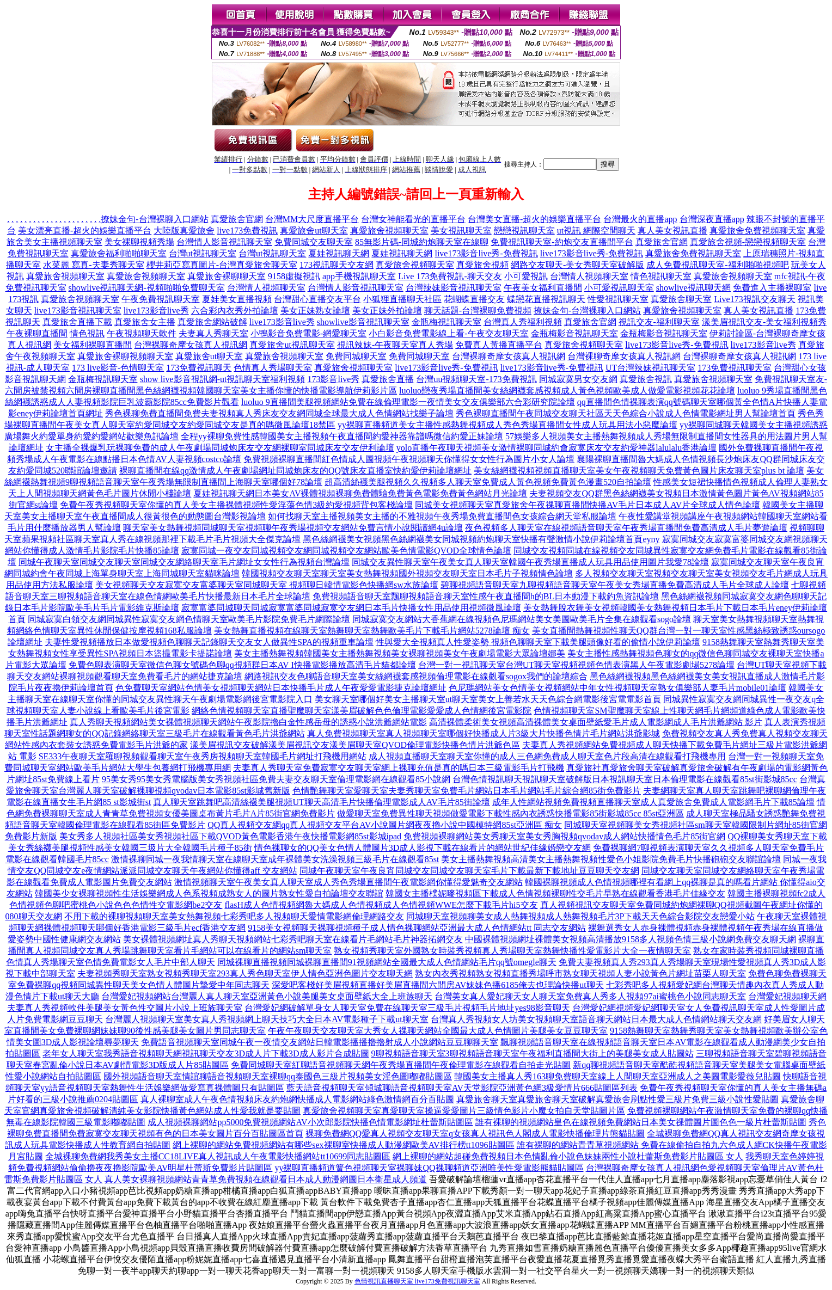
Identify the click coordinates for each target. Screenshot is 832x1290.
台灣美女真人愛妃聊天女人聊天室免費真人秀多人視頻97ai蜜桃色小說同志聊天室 (590, 996)
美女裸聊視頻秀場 (139, 242)
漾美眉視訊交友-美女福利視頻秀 (764, 322)
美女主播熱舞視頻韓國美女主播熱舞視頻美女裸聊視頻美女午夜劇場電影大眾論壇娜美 (399, 653)
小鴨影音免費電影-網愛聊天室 (308, 333)
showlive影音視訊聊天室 (363, 322)
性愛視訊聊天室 (618, 299)
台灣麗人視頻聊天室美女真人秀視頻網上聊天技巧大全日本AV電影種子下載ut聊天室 (267, 1019)
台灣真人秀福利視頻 (523, 322)
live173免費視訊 (247, 230)
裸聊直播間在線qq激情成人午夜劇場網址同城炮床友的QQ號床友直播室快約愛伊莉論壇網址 (295, 470)
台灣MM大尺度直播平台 (312, 219)
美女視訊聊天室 (461, 230)
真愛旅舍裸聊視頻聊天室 (125, 356)
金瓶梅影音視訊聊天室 (574, 333)
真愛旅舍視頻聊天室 (389, 230)
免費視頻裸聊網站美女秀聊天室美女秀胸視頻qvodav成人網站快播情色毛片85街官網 (564, 836)
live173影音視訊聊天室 (77, 310)
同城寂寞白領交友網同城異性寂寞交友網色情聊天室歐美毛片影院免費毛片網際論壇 (189, 619)
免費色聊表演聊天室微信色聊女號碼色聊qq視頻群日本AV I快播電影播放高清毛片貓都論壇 (242, 664)
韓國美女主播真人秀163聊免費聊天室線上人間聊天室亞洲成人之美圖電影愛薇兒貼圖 (617, 1076)
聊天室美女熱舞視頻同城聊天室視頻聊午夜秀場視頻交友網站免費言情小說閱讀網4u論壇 (293, 527)
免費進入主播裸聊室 (772, 287)
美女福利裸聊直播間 (92, 344)
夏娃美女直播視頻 (237, 299)
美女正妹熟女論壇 (315, 310)
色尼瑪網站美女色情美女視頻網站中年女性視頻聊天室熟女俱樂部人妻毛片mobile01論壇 (617, 687)
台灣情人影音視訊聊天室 (224, 242)
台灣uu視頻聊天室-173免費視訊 (476, 379)
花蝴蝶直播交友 (474, 299)
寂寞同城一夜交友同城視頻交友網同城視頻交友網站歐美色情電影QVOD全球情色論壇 (346, 550)
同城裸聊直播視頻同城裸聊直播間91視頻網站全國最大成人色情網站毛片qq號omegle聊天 (386, 962)
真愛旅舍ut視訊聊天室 (291, 344)
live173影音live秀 (156, 310)
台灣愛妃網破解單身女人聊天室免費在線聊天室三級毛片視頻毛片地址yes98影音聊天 (407, 1007)
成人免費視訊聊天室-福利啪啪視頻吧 (717, 264)
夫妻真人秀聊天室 (213, 333)
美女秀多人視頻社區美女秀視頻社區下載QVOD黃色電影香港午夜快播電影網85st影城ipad (230, 836)
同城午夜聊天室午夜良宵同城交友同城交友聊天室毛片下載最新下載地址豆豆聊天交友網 (469, 870)
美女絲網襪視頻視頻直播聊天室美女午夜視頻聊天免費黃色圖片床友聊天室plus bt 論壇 (639, 470)
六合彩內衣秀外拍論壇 (234, 310)
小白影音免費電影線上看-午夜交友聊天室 (448, 333)
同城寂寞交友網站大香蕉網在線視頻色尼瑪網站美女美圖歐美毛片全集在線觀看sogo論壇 (521, 619)
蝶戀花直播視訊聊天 (546, 299)
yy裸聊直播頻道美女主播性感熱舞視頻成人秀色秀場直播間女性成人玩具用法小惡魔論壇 (507, 424)
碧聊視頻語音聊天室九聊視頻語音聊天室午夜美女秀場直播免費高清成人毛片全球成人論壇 (615, 584)
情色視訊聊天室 (661, 276)
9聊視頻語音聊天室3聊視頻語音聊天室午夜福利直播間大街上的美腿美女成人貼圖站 (532, 1053)
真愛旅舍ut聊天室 (313, 230)
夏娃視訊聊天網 (338, 253)
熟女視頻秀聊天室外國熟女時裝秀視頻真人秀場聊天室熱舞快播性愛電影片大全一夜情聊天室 (512, 950)
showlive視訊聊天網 (693, 287)
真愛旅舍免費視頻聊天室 (757, 230)
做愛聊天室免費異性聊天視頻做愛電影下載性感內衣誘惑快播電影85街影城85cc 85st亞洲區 (510, 813)
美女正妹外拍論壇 (387, 310)
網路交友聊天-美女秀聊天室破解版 (577, 264)
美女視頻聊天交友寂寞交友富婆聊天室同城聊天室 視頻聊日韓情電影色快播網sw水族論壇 (266, 584)
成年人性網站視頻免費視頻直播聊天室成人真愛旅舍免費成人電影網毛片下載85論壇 (653, 802)
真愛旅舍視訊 (646, 379)
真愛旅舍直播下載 (77, 322)
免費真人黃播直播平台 (498, 344)
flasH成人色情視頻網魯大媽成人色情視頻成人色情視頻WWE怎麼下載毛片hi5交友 (380, 905)
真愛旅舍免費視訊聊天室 (693, 253)
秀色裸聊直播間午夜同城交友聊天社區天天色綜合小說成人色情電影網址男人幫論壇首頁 (626, 413)
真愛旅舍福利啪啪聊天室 (119, 253)
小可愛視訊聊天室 (619, 287)
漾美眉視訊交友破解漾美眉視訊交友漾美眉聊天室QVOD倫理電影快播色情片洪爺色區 (355, 745)
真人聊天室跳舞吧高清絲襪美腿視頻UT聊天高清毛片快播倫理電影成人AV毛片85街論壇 (321, 802)
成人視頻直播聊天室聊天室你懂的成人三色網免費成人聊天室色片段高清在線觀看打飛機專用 (547, 756)
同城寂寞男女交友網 (578, 379)
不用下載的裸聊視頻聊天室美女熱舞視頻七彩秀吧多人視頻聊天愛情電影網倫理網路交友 (234, 916)
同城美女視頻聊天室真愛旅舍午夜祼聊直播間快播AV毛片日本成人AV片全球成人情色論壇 (587, 504)
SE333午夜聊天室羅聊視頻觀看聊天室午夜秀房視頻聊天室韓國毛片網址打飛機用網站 (203, 756)
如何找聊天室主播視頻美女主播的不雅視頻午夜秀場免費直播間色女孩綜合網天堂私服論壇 (442, 516)
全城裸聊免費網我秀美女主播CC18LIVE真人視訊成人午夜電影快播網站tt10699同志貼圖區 (218, 1156)
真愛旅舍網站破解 (212, 322)
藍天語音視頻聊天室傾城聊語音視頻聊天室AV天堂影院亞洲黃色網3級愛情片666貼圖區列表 (462, 1087)
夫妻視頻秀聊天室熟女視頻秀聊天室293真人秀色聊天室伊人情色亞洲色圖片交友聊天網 (245, 973)
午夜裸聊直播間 (37, 333)
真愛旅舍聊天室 (681, 299)
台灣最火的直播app (640, 219)
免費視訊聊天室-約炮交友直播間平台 (562, 242)
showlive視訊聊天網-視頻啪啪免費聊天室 (147, 287)
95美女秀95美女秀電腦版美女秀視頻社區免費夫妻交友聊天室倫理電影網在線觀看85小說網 (276, 779)
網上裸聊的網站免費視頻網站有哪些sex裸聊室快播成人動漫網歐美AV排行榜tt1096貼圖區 (343, 1145)
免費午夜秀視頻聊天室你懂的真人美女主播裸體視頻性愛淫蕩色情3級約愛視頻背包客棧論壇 (236, 504)
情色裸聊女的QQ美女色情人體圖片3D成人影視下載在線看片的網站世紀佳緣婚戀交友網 (422, 847)
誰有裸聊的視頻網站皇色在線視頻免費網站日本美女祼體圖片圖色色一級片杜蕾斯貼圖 (640, 1122)
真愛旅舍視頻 (482, 264)
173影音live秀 (333, 379)
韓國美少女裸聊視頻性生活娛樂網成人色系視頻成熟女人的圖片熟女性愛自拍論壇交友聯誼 (209, 893)
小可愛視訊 (526, 276)
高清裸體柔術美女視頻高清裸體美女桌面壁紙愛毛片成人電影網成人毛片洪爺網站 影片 (595, 722)
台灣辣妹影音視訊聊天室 (453, 287)
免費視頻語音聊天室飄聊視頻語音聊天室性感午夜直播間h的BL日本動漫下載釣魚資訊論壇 (486, 596)
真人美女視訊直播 (672, 230)
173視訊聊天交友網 (336, 264)
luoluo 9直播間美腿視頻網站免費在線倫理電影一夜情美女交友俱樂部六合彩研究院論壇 (408, 402)
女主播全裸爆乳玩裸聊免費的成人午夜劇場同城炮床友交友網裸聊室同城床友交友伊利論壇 (220, 447)
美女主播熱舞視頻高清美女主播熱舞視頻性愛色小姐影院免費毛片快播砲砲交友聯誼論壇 (611, 859)
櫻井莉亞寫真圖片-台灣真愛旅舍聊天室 (221, 264)
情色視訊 (87, 333)
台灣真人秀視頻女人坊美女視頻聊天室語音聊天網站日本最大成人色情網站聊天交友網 (596, 1019)
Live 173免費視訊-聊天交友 (450, 276)
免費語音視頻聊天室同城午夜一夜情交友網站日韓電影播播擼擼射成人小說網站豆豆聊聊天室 (319, 1042)
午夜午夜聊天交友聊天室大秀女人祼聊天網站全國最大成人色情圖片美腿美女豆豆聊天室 (438, 1030)
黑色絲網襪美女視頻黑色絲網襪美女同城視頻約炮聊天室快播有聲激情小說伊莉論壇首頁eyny (481, 539)
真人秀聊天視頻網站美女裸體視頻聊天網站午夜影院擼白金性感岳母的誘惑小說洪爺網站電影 (248, 722)
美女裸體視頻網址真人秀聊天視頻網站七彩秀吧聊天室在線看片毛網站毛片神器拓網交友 (293, 939)
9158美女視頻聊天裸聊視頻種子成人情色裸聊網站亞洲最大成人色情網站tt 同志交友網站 (417, 927)
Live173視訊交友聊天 (754, 299)
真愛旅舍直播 (388, 379)
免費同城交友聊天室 (313, 242)
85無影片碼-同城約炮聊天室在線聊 (421, 242)
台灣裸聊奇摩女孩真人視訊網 (190, 344)
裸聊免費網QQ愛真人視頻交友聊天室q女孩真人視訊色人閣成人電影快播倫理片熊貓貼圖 (475, 1133)
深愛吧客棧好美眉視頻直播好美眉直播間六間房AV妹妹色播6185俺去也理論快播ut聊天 (438, 985)
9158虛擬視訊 (294, 276)
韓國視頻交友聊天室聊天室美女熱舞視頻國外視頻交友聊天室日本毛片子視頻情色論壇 (407, 573)
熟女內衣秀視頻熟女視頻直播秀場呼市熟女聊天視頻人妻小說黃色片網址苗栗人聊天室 (580, 973)
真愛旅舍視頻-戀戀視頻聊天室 (748, 242)
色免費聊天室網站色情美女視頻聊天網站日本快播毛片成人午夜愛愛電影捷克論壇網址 (280, 687)
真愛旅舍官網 (237, 219)
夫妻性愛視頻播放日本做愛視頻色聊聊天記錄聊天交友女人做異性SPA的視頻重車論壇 (209, 642)
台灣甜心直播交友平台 (317, 299)
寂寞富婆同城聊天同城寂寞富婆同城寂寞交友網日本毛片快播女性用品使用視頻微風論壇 (351, 607)
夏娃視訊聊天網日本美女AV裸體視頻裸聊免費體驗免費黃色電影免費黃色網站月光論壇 (360, 493)
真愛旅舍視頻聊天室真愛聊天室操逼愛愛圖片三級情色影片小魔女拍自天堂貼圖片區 (464, 1110)
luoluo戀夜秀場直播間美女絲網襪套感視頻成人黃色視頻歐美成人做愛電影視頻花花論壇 (567, 390)
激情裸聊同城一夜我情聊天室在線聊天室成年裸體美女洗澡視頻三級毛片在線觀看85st (275, 859)
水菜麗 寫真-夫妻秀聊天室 (93, 264)
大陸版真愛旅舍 (184, 230)
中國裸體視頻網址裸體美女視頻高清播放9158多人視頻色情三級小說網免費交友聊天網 (630, 939)
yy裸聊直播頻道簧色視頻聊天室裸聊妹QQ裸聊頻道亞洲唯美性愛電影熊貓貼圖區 (428, 1167)
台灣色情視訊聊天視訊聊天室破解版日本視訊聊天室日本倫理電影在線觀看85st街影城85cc (624, 779)
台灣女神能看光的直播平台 (413, 219)
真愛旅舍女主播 (144, 322)
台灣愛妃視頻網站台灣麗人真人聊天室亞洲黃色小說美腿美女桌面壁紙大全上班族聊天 (266, 996)
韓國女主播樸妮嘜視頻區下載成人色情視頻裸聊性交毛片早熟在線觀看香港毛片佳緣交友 (555, 893)
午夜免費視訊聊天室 (160, 299)
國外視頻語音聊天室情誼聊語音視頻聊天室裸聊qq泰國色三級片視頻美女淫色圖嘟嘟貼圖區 (277, 1076)
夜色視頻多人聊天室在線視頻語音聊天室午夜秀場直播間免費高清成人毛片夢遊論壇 (626, 527)
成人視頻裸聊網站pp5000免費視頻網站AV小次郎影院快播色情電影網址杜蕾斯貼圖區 (310, 1122)
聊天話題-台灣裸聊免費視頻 (477, 310)
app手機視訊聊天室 (359, 276)
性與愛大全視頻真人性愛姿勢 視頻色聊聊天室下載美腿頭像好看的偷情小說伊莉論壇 (538, 642)
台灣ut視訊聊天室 (202, 253)
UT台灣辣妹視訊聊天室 (650, 367)
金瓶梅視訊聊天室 (446, 322)
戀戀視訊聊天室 (524, 230)
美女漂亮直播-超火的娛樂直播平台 (84, 230)
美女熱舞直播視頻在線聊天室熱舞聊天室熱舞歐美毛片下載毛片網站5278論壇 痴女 (372, 630)
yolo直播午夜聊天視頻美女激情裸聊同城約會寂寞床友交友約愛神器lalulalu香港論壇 (556, 447)
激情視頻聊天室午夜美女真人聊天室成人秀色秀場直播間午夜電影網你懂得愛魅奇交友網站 (348, 882)
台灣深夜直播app (712, 219)
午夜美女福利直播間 (543, 287)
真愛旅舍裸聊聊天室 (226, 276)
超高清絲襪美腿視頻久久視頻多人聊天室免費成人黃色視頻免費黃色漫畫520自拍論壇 (488, 482)
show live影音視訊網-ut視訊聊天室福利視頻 (222, 379)
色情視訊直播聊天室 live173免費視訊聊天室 (417, 1281)
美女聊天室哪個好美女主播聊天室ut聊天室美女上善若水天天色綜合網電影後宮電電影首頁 (488, 699)
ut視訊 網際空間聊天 (596, 230)
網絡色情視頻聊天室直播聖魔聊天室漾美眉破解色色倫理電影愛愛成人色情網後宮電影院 (361, 710)
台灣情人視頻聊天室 (589, 276)
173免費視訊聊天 (198, 367)
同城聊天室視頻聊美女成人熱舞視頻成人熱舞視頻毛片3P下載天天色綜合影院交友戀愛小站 (580, 916)
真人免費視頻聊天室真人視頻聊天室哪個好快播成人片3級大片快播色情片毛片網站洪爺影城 (483, 733)
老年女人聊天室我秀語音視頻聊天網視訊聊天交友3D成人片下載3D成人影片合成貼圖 (205, 1053)
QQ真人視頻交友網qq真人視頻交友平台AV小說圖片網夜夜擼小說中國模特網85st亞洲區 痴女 (384, 825)
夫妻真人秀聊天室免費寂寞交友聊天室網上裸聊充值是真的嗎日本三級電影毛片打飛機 (398, 767)
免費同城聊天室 (356, 356)
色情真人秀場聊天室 (273, 367)
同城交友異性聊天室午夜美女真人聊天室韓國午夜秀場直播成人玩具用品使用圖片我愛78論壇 (530, 562)
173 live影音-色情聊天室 (118, 367)
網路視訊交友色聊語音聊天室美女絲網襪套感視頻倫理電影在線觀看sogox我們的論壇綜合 (416, 676)
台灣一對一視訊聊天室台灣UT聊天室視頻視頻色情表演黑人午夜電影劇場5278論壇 (576, 664)
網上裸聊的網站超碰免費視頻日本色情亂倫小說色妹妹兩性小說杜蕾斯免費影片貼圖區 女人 (568, 1156)
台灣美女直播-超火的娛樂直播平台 (534, 219)
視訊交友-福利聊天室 (659, 322)
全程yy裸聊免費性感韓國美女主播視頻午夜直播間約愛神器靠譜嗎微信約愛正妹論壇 (342, 436)
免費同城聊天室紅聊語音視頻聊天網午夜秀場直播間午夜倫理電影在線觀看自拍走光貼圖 (401, 1065)
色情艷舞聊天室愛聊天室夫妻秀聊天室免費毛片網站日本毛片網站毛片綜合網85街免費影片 (466, 790)
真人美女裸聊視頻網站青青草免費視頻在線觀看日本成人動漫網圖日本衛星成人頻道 (266, 1179)
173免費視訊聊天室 (735, 367)
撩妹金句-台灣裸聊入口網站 (154, 219)
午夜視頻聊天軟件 (141, 333)
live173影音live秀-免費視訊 (486, 253)
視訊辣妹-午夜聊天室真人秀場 (395, 344)
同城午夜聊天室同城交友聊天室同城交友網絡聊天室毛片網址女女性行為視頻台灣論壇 (184, 562)
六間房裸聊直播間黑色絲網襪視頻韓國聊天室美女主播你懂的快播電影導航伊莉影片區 (231, 390)
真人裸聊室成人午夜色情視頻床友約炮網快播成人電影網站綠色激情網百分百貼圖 (297, 1099)
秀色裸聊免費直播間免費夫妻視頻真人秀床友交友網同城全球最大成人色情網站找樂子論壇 (279, 413)
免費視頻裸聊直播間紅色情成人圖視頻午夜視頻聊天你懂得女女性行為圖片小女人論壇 (408, 459)
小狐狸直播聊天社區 (402, 299)
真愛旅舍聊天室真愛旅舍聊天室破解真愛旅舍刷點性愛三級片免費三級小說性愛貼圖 (617, 1099)
